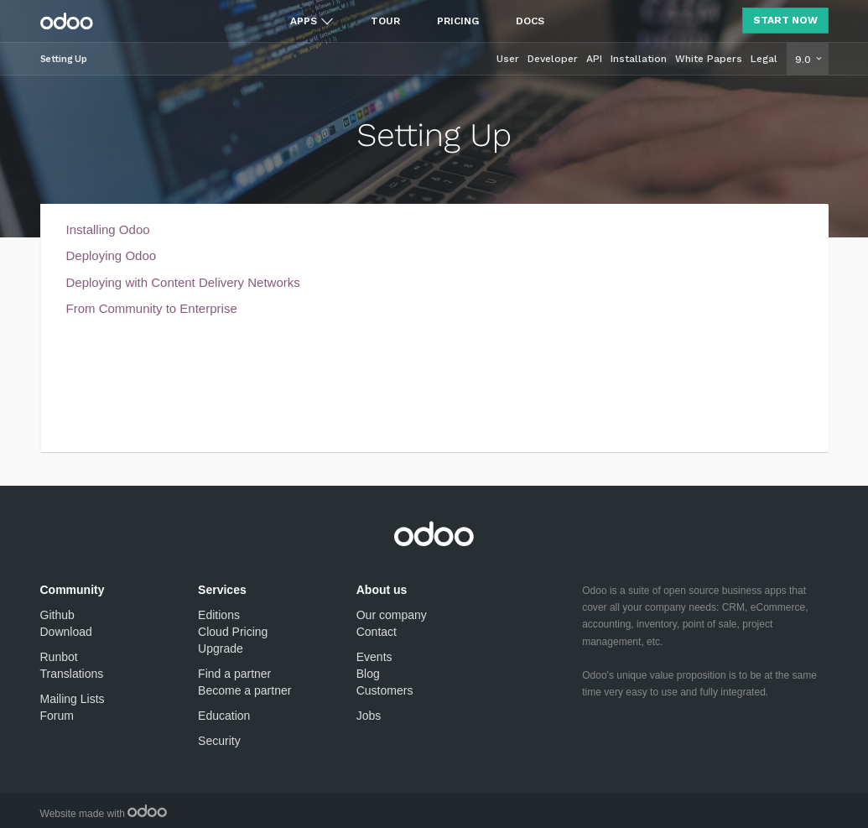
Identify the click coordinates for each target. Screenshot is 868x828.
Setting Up (63, 59)
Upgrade (220, 648)
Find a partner (234, 673)
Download (66, 631)
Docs (530, 21)
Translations (72, 673)
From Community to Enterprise (151, 308)
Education (224, 715)
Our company (391, 615)
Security (219, 740)
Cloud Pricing (233, 631)
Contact (376, 631)
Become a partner (244, 690)
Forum (57, 715)
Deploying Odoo (111, 255)
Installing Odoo (108, 229)
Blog (368, 673)
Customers (384, 690)
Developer (553, 59)
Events (374, 657)
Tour (385, 21)
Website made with (104, 814)
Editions (219, 615)
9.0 (804, 59)
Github (57, 615)
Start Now (785, 20)
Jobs (369, 715)
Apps (303, 21)
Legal (764, 59)
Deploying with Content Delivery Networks (183, 282)
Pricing (458, 21)
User (507, 59)
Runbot (59, 657)
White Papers (708, 59)
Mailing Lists (72, 699)
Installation (639, 59)
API (594, 59)
